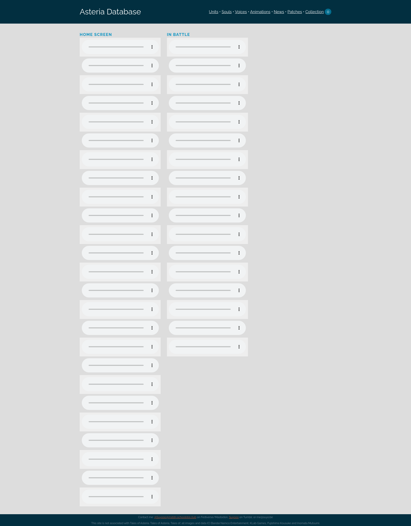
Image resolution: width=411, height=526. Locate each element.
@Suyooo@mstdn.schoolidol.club (175, 517)
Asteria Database (110, 11)
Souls (227, 11)
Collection (314, 11)
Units (213, 11)
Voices (241, 11)
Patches (295, 11)
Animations (260, 11)
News (279, 11)
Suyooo (234, 517)
